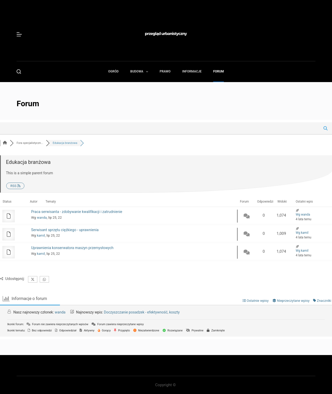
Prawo (165, 71)
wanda (42, 217)
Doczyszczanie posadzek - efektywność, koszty (142, 312)
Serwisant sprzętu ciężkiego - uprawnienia (65, 230)
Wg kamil (302, 233)
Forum (218, 71)
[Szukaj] (19, 71)
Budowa (140, 72)
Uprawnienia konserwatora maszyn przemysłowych (72, 248)
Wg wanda (303, 214)
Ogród (113, 71)
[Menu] (19, 34)
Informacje (192, 71)
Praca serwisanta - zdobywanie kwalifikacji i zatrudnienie (76, 212)
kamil (41, 235)
